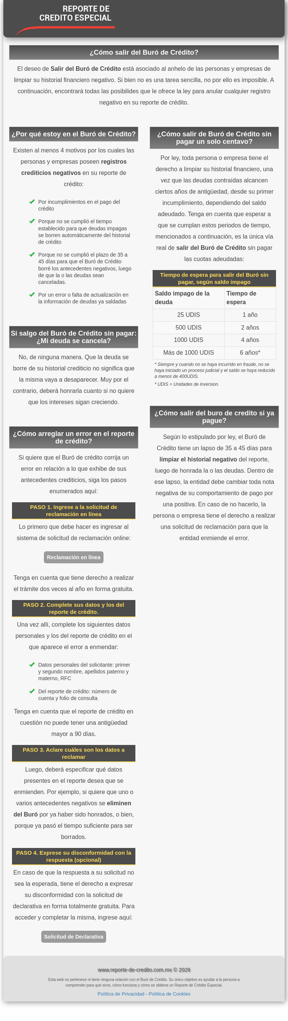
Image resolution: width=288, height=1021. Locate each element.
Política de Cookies (169, 994)
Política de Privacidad (121, 994)
